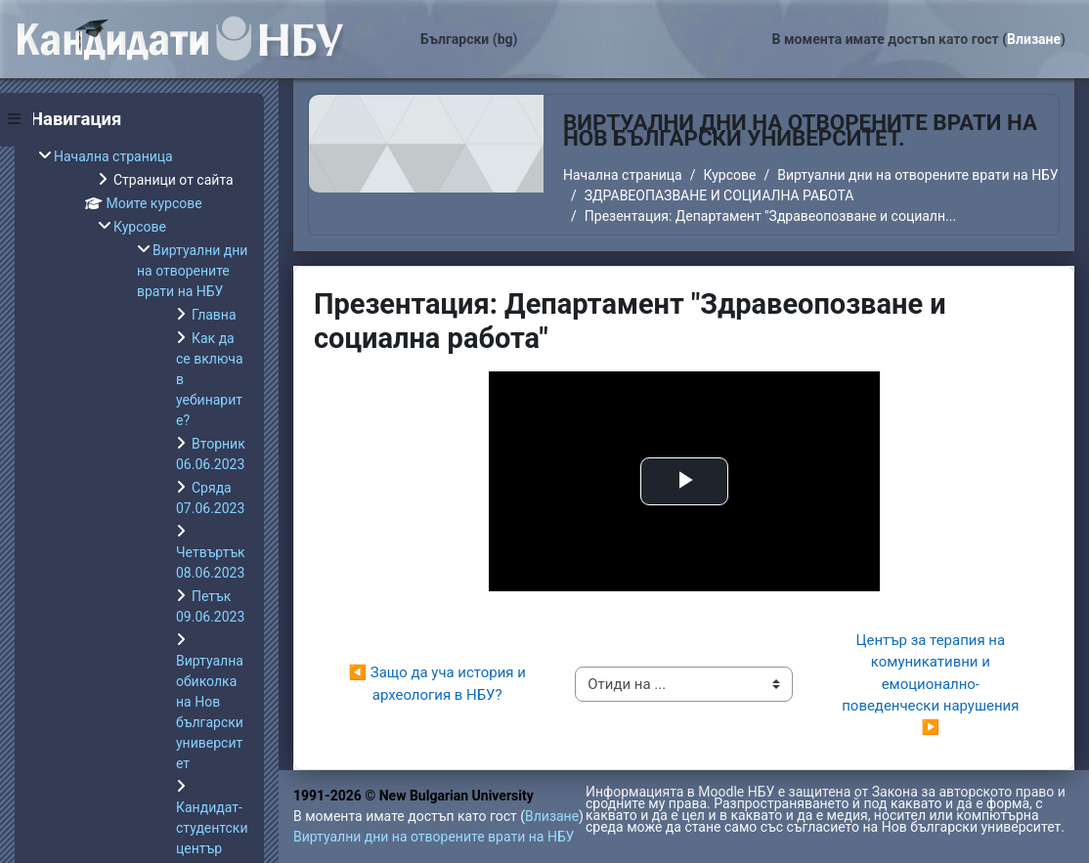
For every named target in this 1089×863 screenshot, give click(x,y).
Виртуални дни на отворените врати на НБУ (917, 175)
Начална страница (622, 175)
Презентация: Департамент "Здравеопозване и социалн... (770, 216)
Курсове (729, 175)
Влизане (1034, 39)
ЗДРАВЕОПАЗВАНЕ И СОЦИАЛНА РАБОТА (719, 195)
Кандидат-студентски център (212, 827)
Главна (214, 315)
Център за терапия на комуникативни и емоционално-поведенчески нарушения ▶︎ (932, 684)
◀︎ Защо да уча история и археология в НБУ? (439, 683)
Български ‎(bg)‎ (468, 39)
